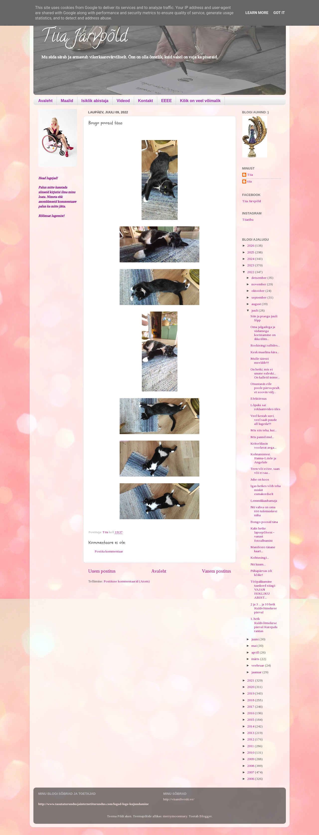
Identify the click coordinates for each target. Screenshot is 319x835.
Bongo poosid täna (264, 522)
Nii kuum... (258, 564)
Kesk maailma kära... (264, 352)
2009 (251, 759)
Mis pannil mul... (262, 437)
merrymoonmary (175, 816)
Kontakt (145, 101)
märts (255, 659)
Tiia (250, 174)
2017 (251, 706)
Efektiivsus (258, 398)
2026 (251, 245)
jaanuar (256, 672)
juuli (255, 310)
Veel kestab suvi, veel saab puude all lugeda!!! (263, 420)
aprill (255, 652)
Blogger (205, 816)
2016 (251, 713)
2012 (251, 739)
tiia (249, 181)
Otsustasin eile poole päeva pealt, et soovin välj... (265, 388)
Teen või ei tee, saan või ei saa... (265, 471)
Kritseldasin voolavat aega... (263, 445)
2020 (251, 687)
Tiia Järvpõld (84, 37)
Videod (123, 101)
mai (254, 646)
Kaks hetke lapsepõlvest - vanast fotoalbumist (262, 534)
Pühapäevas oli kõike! (261, 573)
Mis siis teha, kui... (263, 430)
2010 (251, 752)
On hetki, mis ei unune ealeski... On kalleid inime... (265, 373)
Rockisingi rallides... (265, 345)
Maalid (67, 101)
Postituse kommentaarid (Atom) (127, 581)
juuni (255, 639)
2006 (251, 779)
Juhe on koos (259, 479)
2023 (251, 265)
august (256, 304)
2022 (251, 272)
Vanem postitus (216, 571)
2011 (251, 746)
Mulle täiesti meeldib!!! (259, 360)
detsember (259, 278)
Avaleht (45, 101)
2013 (251, 733)
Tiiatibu (247, 219)
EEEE (166, 101)
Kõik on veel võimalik (200, 101)
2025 (251, 252)
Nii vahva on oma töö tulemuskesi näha (263, 511)
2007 (251, 772)
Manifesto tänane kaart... (262, 549)
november (259, 284)
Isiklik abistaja (95, 101)
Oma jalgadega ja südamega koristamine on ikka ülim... (263, 333)
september (259, 297)
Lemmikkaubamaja (263, 500)
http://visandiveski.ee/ (178, 799)
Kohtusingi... (259, 557)
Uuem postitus (102, 571)
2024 (251, 259)
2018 (251, 700)
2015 (251, 719)
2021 (251, 680)
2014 (251, 726)
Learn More (256, 12)
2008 (251, 766)
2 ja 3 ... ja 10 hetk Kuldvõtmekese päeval (263, 608)
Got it (279, 12)
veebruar (258, 665)
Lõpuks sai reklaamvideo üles (265, 407)
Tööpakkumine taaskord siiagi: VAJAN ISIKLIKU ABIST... (263, 590)
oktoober (258, 291)
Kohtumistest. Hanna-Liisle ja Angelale (263, 458)
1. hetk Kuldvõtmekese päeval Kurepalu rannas (263, 625)
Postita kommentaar (109, 551)
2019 (251, 693)
